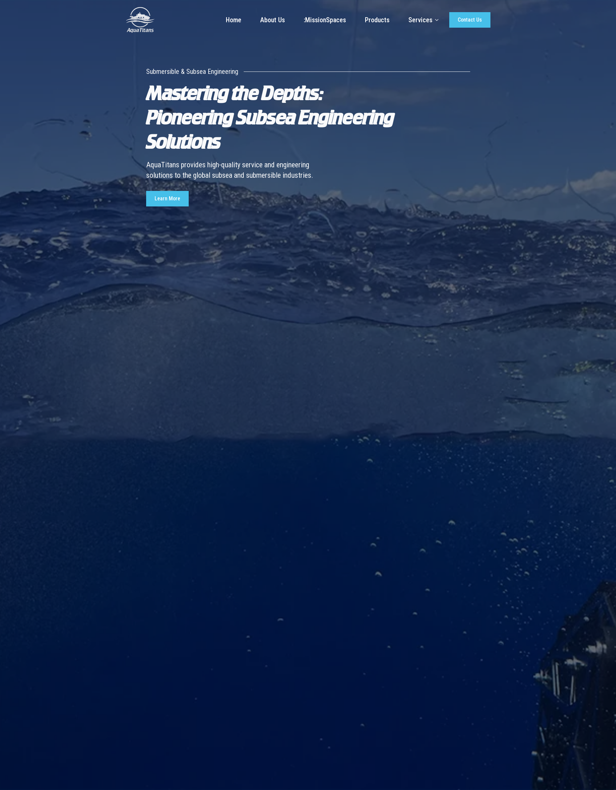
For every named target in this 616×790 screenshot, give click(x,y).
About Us (272, 20)
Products (377, 20)
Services (420, 20)
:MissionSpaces (325, 20)
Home (233, 20)
